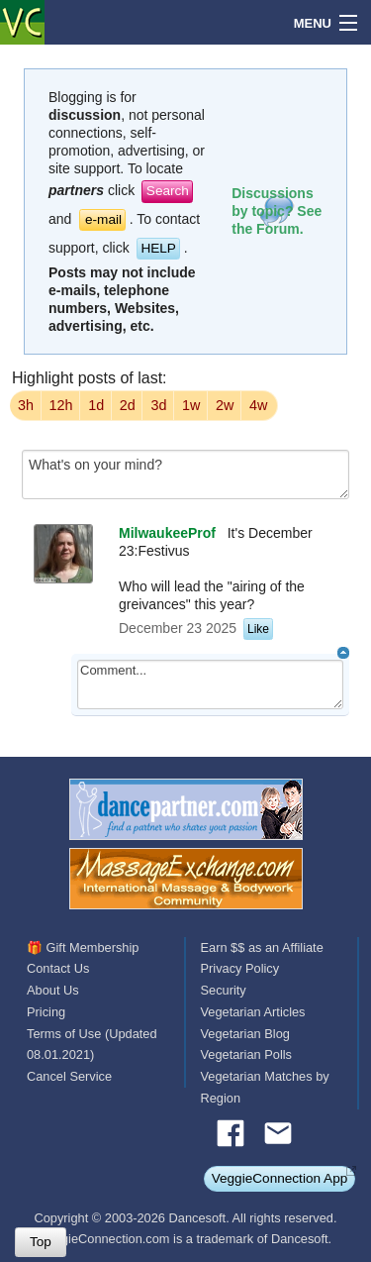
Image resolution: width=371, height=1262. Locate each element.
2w (224, 405)
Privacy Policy (240, 968)
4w (258, 405)
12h (61, 405)
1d (96, 405)
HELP (158, 248)
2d (128, 405)
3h (26, 405)
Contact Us (58, 968)
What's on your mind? (185, 474)
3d (158, 405)
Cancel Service (69, 1076)
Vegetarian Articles (253, 1011)
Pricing (46, 1011)
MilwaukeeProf (167, 533)
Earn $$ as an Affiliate (262, 947)
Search (167, 190)
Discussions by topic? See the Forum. (277, 211)
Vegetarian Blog (245, 1033)
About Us (53, 990)
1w (191, 405)
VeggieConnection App (280, 1178)
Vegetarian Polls (246, 1054)
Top (40, 1241)
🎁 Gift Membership (83, 947)
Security (223, 990)
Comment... (210, 684)
